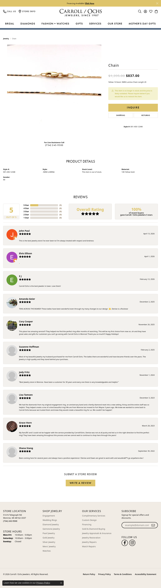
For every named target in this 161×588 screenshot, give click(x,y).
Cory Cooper (26, 321)
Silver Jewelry (49, 542)
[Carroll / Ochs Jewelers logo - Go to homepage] (80, 13)
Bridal (9, 23)
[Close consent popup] (61, 583)
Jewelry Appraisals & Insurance (96, 533)
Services (95, 23)
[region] (54, 92)
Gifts (79, 23)
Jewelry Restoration (91, 537)
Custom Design (89, 520)
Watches (47, 550)
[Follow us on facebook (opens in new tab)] (125, 543)
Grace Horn (25, 422)
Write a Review (80, 483)
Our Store (115, 23)
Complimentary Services (93, 515)
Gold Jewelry (48, 537)
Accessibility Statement (145, 574)
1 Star (26, 217)
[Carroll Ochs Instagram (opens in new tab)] (132, 543)
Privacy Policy (104, 574)
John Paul (24, 230)
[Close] (157, 3)
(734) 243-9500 (54, 145)
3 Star (26, 211)
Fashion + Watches (55, 23)
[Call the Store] (10, 521)
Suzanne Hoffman (29, 346)
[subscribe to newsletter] (153, 525)
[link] (9, 11)
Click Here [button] (89, 3)
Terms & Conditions (123, 574)
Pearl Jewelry (49, 533)
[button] (139, 11)
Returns (146, 115)
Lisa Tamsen (26, 394)
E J (20, 276)
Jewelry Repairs (89, 542)
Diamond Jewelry (51, 524)
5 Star (26, 205)
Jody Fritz (24, 372)
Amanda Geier (27, 298)
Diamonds (27, 23)
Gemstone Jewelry (51, 528)
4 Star (26, 208)
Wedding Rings (50, 520)
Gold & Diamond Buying (93, 528)
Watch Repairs (89, 546)
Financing (86, 524)
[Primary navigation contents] (80, 23)
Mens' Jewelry (49, 546)
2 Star (26, 214)
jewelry (6, 39)
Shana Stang (26, 448)
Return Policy (89, 574)
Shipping (120, 115)
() (60, 205)
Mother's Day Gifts (142, 23)
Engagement (49, 515)
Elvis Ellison (25, 253)
